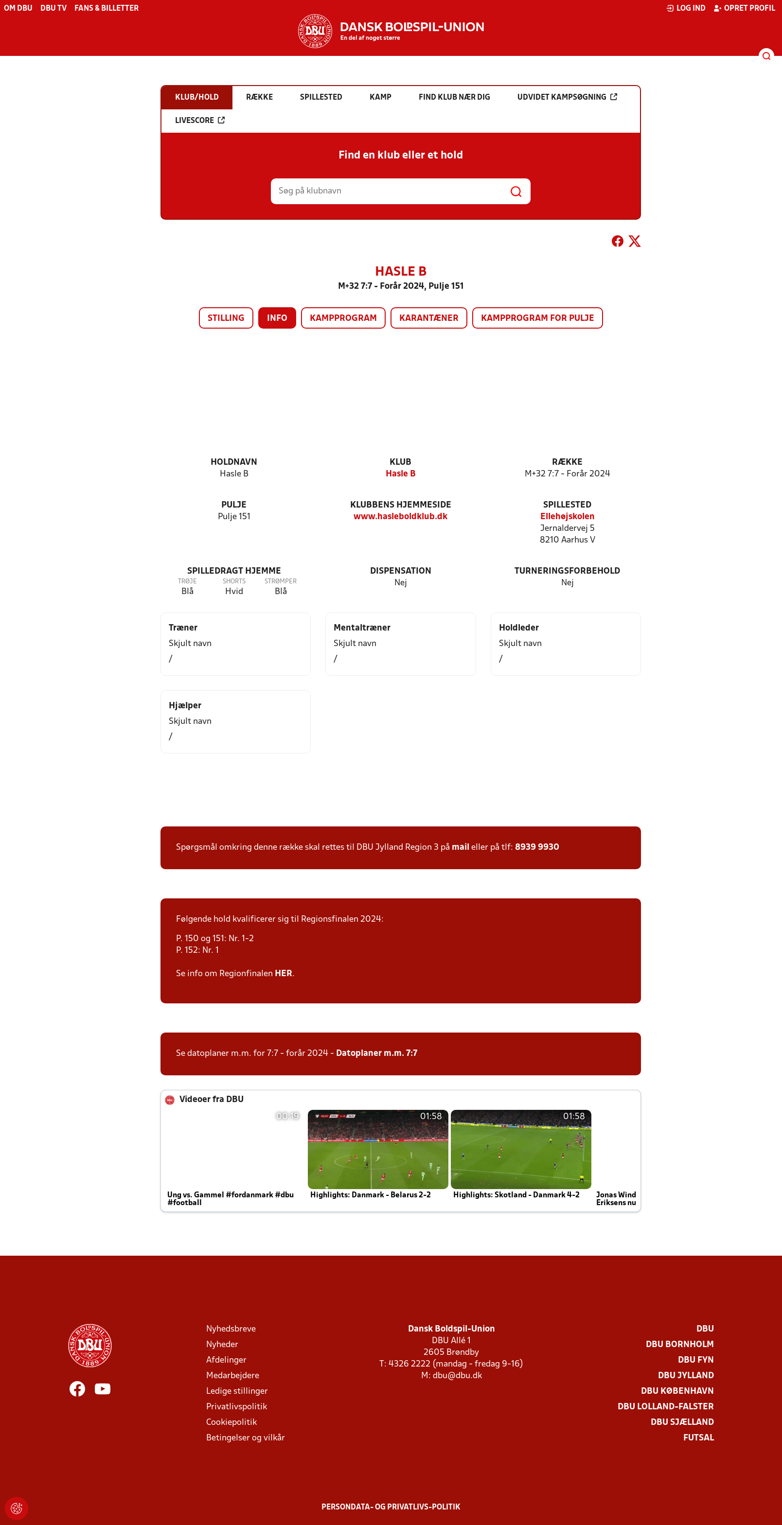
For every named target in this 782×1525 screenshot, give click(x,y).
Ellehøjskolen (567, 517)
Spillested (567, 505)
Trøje (187, 581)
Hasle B (401, 474)
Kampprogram (343, 319)
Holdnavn (234, 462)
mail (460, 847)
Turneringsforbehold (567, 571)
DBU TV (53, 8)
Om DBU (18, 8)
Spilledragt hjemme (234, 571)
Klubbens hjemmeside (400, 505)
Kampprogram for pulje (537, 319)
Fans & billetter (106, 8)
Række (567, 462)
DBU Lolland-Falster (666, 1407)
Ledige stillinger (237, 1391)
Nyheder (222, 1345)
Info (277, 319)
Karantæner (429, 319)
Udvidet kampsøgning (567, 97)
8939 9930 (537, 847)
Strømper (281, 581)
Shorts (234, 581)
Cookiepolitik (231, 1423)
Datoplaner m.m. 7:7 (376, 1054)
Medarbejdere (232, 1376)
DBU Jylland (686, 1376)
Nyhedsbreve (231, 1329)
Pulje (234, 505)
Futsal (698, 1438)
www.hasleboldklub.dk (400, 517)
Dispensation (400, 571)
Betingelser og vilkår (245, 1438)
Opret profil (744, 8)
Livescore (200, 120)
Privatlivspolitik (236, 1407)
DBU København (677, 1391)
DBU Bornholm (680, 1345)
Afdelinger (226, 1360)
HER (283, 974)
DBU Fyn (696, 1360)
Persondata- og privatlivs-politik (391, 1507)
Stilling (226, 319)
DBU (705, 1329)
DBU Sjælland (682, 1423)
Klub (400, 462)
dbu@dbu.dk (457, 1376)
